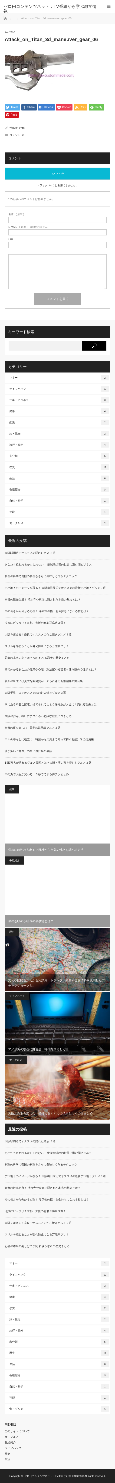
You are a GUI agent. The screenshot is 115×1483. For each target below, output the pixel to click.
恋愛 (59, 422)
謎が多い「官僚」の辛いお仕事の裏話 (28, 751)
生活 (59, 478)
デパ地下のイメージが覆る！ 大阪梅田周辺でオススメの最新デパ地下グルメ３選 (56, 588)
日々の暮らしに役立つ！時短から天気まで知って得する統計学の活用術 (49, 739)
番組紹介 (59, 490)
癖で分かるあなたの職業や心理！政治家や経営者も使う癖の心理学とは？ (51, 669)
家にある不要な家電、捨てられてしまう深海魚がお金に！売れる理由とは (51, 704)
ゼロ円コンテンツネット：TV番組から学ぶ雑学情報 (54, 1476)
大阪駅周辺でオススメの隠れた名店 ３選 (30, 553)
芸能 (59, 512)
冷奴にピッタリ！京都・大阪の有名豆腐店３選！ (35, 623)
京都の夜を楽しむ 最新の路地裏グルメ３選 (32, 728)
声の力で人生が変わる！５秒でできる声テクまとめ (37, 774)
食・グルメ (59, 523)
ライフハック (59, 389)
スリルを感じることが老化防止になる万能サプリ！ (37, 646)
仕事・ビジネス (59, 400)
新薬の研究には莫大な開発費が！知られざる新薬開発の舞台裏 (44, 681)
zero (22, 128)
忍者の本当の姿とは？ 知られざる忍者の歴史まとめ (37, 658)
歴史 (59, 467)
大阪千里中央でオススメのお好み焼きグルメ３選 (35, 693)
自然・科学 (59, 501)
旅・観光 (59, 434)
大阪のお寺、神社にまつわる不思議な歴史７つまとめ (38, 716)
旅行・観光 (59, 445)
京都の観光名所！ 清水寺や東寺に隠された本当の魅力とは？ (43, 599)
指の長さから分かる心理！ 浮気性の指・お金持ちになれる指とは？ (47, 611)
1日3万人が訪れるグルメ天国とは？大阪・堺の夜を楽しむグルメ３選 (48, 763)
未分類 (59, 456)
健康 (59, 411)
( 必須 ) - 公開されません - (28, 227)
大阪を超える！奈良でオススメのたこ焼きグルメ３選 (38, 634)
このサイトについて (17, 1431)
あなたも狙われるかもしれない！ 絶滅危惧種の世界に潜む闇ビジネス (52, 564)
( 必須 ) (16, 214)
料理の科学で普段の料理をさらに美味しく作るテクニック (41, 576)
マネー (59, 378)
